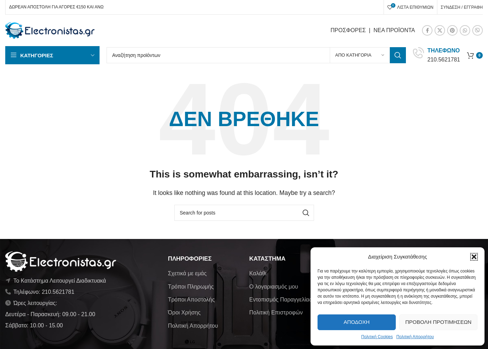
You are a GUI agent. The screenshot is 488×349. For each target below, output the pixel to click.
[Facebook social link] (427, 30)
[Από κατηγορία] (360, 55)
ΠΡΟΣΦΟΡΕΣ (348, 30)
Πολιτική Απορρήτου (415, 336)
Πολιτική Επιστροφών (276, 312)
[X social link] (440, 30)
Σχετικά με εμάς (187, 273)
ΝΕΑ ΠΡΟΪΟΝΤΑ (394, 30)
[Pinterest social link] (452, 30)
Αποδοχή (357, 322)
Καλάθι (257, 273)
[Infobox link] (436, 55)
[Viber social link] (477, 30)
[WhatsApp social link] (465, 30)
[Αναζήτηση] (256, 55)
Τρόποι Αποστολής (191, 300)
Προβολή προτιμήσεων (438, 322)
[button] (474, 256)
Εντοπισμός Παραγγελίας (280, 300)
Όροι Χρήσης (184, 312)
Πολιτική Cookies (377, 336)
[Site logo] (50, 30)
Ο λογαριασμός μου (273, 287)
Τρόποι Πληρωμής (191, 287)
